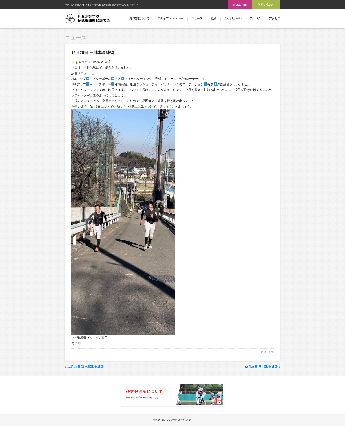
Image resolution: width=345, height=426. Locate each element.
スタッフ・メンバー (170, 18)
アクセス (274, 18)
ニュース (197, 18)
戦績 (213, 18)
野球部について (139, 18)
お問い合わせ (266, 4)
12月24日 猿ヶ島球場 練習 (84, 366)
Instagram (240, 4)
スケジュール (232, 18)
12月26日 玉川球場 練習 (262, 366)
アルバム (255, 18)
